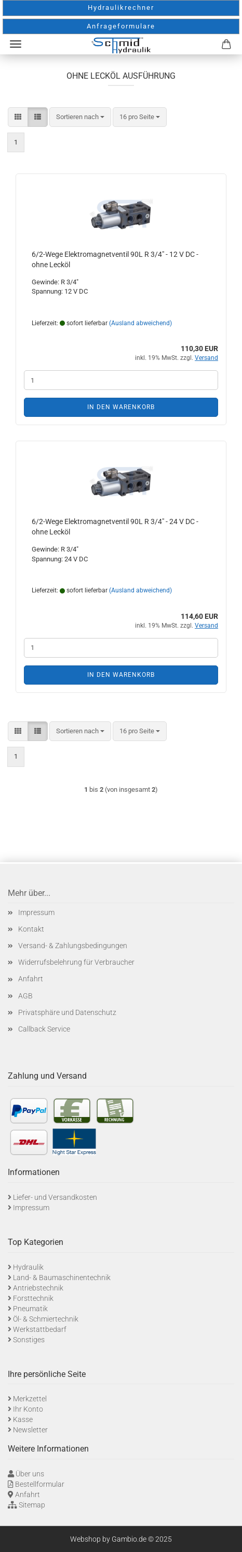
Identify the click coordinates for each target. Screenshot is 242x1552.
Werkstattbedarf (39, 1329)
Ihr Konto (28, 1409)
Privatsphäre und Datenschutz (67, 1012)
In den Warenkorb (121, 407)
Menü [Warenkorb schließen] (15, 44)
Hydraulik (28, 1267)
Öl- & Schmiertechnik (45, 1319)
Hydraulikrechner (121, 7)
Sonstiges (29, 1340)
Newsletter (30, 1430)
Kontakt (31, 929)
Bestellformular (39, 1484)
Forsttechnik (33, 1298)
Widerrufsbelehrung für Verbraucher (76, 962)
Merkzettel (30, 1399)
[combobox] (80, 117)
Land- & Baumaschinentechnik (62, 1277)
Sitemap (32, 1505)
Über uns (30, 1474)
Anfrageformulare (121, 26)
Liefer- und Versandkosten (55, 1197)
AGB (25, 996)
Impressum (36, 912)
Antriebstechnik (38, 1288)
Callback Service (44, 1029)
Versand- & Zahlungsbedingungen (72, 945)
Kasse (23, 1419)
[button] (18, 117)
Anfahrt (30, 979)
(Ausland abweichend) (140, 323)
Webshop (85, 1539)
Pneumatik (30, 1308)
